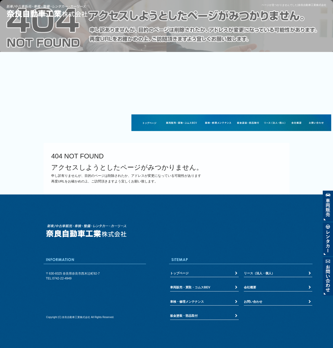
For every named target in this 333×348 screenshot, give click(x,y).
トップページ (149, 123)
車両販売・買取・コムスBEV (181, 123)
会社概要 (296, 123)
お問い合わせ (316, 123)
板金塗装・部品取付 (248, 123)
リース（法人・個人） (274, 123)
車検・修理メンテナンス (218, 123)
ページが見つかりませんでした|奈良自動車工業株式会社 (294, 5)
